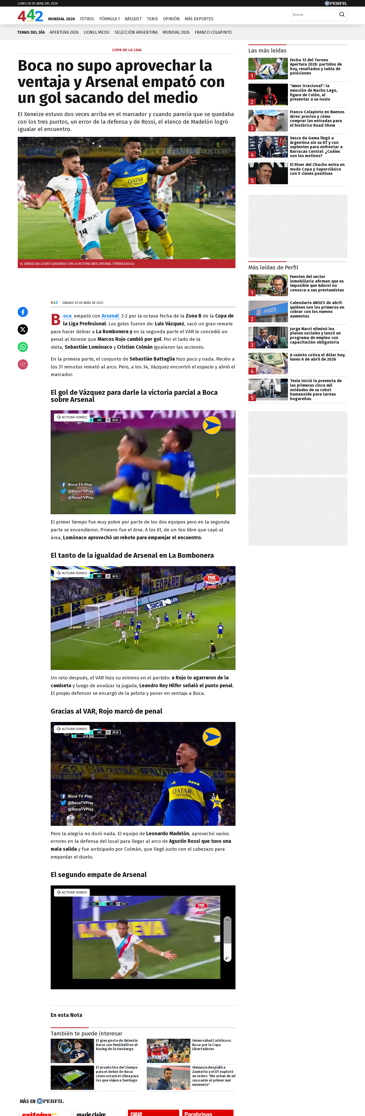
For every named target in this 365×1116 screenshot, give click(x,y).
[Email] (23, 364)
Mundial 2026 (61, 18)
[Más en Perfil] (49, 1101)
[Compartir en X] (23, 329)
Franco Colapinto (213, 32)
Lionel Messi (97, 32)
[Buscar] (314, 14)
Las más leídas (267, 50)
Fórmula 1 (109, 18)
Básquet (133, 18)
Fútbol (87, 18)
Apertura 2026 (64, 32)
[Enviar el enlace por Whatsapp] (23, 347)
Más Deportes (199, 18)
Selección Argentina (136, 32)
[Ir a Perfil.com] (335, 4)
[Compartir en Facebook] (23, 312)
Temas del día (31, 32)
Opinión (171, 18)
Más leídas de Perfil (273, 267)
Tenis (152, 18)
